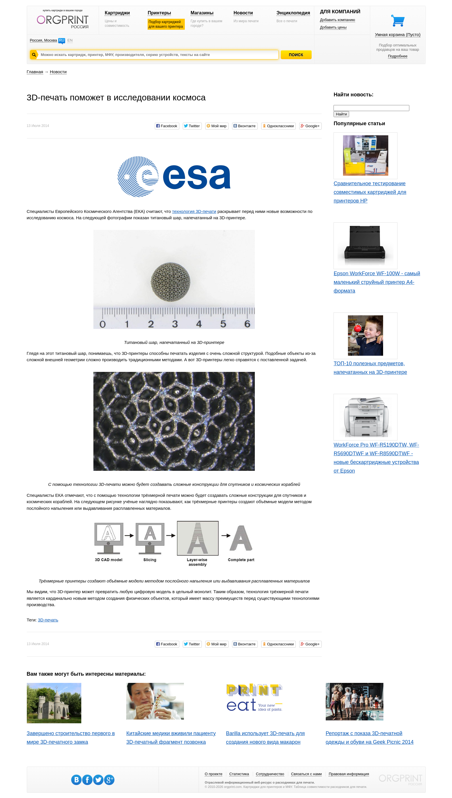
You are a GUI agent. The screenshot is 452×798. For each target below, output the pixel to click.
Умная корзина (398, 34)
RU (61, 40)
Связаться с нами (306, 774)
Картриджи (117, 12)
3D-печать (48, 619)
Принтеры (159, 12)
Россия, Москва (43, 40)
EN (70, 40)
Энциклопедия (293, 12)
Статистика (239, 774)
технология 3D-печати (194, 211)
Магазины (202, 12)
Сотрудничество (270, 774)
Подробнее (397, 56)
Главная (35, 71)
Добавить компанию (337, 20)
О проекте (213, 774)
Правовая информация (349, 774)
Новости (243, 12)
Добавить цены (333, 27)
